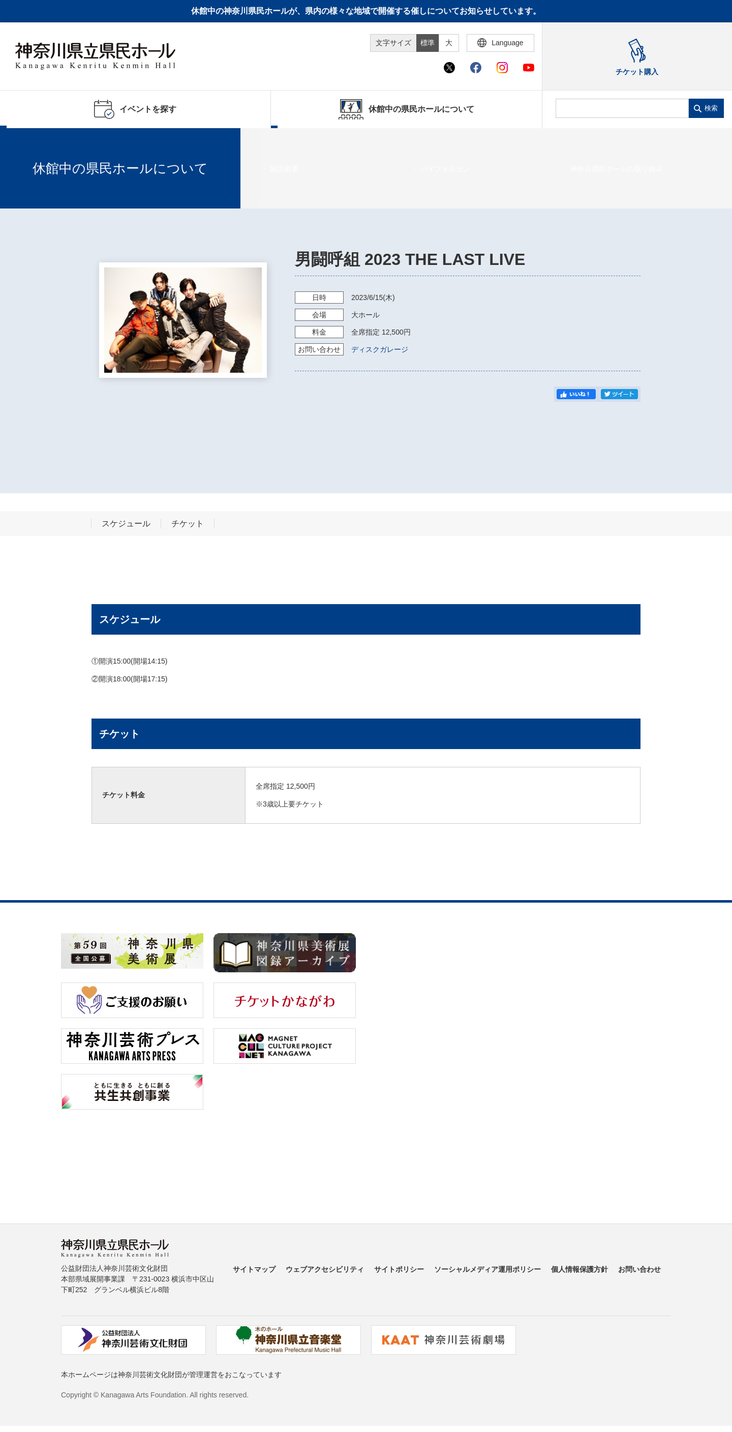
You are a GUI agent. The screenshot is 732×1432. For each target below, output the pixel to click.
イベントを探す (63, 140)
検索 (711, 108)
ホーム (24, 140)
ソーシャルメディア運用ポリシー (487, 1269)
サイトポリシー (399, 1269)
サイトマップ (254, 1269)
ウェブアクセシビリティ (325, 1269)
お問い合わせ (639, 1269)
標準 (427, 43)
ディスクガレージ (379, 349)
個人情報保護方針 (579, 1269)
